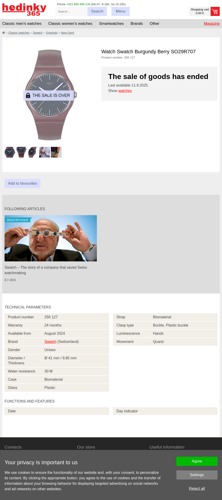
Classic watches (18, 32)
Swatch (38, 32)
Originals (51, 32)
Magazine (212, 24)
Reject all (197, 488)
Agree (197, 461)
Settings (197, 475)
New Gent (67, 32)
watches (125, 91)
